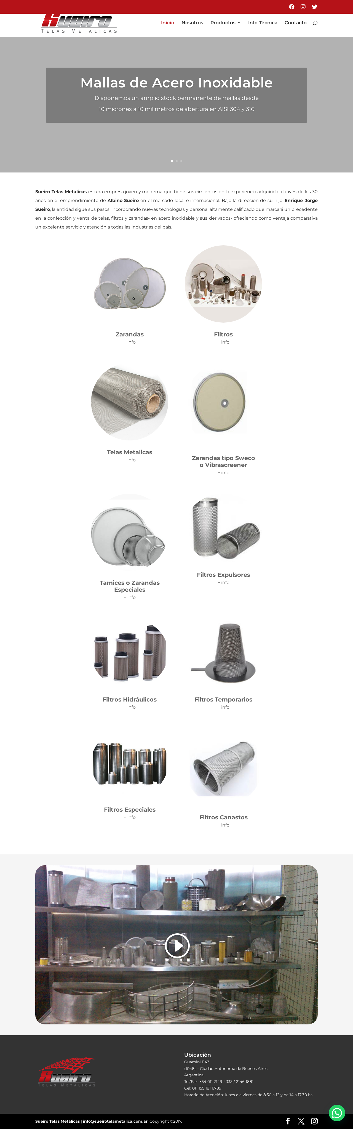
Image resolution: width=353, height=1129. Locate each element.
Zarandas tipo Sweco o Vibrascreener (223, 461)
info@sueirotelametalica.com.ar (115, 1121)
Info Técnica (262, 23)
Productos (223, 23)
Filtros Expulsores (223, 574)
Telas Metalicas (129, 452)
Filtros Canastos (223, 817)
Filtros (223, 334)
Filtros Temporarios (223, 699)
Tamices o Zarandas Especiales (130, 586)
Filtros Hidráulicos (130, 699)
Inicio (167, 23)
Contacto (296, 23)
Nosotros (192, 23)
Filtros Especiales (130, 809)
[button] (337, 1113)
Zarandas (130, 334)
